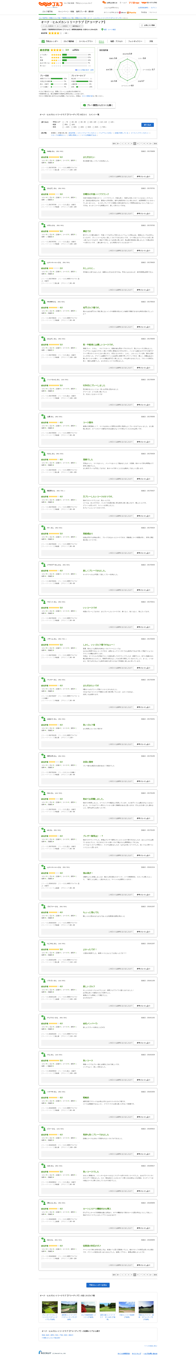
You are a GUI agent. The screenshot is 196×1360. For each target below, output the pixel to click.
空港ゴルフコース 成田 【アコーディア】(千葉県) (146, 1317)
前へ (118, 143)
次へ (151, 143)
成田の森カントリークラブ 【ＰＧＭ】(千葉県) (107, 1317)
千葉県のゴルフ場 (68, 18)
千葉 (61, 1335)
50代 (89, 127)
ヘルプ (124, 3)
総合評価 (72, 133)
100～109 (93, 122)
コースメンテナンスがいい (140, 133)
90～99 (83, 122)
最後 (155, 143)
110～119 (103, 122)
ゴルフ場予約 (47, 12)
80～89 (74, 122)
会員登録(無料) (143, 8)
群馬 (52, 1335)
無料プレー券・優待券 (85, 12)
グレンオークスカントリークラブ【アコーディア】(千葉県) (49, 1317)
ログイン (154, 8)
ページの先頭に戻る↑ (150, 1346)
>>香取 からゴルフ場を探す (51, 1338)
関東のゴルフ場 (54, 18)
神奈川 (71, 1335)
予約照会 (144, 12)
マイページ (153, 12)
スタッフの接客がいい (58, 135)
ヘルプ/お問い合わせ (150, 1353)
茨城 (43, 1335)
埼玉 (56, 1335)
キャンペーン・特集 (66, 12)
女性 (73, 124)
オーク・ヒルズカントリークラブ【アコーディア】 (105, 18)
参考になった (143, 176)
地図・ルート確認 (110, 29)
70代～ (104, 127)
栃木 (47, 1335)
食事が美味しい (73, 135)
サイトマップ (136, 1353)
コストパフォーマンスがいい (87, 133)
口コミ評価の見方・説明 (85, 70)
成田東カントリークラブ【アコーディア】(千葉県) (69, 1317)
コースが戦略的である (88, 135)
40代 (82, 127)
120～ (113, 122)
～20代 (67, 127)
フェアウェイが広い (105, 133)
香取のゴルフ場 (80, 18)
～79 (66, 122)
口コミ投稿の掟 (87, 96)
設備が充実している (121, 133)
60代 (96, 127)
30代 (74, 127)
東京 (65, 1335)
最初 (114, 143)
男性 (66, 124)
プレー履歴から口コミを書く (98, 105)
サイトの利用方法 (124, 1353)
